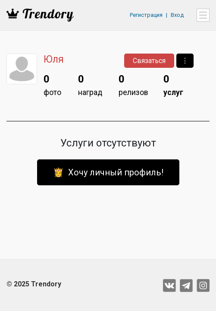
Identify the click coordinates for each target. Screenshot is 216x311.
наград (90, 84)
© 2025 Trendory (33, 284)
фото (52, 84)
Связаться (149, 61)
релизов (133, 84)
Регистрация (146, 15)
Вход (177, 15)
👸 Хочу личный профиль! (108, 172)
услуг (173, 84)
